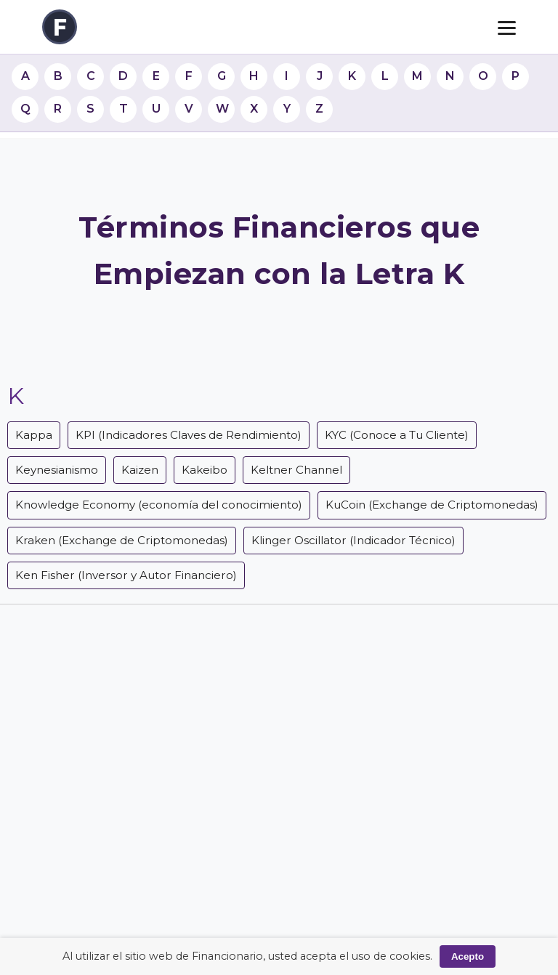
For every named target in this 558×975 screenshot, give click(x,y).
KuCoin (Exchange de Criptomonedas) (432, 504)
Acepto (467, 956)
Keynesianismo (56, 470)
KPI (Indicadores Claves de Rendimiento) (189, 435)
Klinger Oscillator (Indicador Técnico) (353, 540)
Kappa (33, 435)
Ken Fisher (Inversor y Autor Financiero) (126, 575)
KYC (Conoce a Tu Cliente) (397, 435)
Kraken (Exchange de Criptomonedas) (121, 540)
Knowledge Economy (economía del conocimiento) (158, 504)
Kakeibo (204, 470)
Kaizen (139, 470)
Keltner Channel (296, 470)
